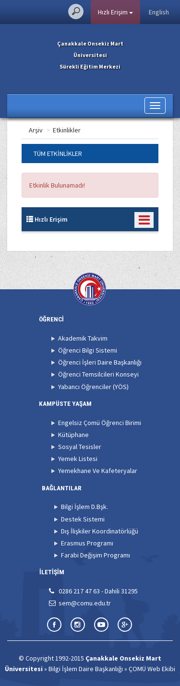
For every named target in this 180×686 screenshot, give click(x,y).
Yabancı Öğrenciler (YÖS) (93, 386)
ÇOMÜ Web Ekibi (152, 668)
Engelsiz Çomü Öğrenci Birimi (99, 422)
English (159, 12)
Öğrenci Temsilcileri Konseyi (98, 374)
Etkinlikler (105, 130)
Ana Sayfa (43, 130)
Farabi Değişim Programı (95, 555)
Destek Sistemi (83, 519)
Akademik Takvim (83, 338)
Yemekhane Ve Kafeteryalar (97, 470)
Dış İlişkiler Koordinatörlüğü (99, 531)
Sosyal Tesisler (79, 446)
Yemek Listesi (77, 458)
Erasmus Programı (87, 543)
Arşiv (74, 130)
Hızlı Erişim (115, 12)
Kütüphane (73, 434)
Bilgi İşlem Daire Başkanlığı (85, 668)
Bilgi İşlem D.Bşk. (84, 506)
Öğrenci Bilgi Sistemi (87, 350)
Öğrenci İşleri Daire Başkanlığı (100, 362)
